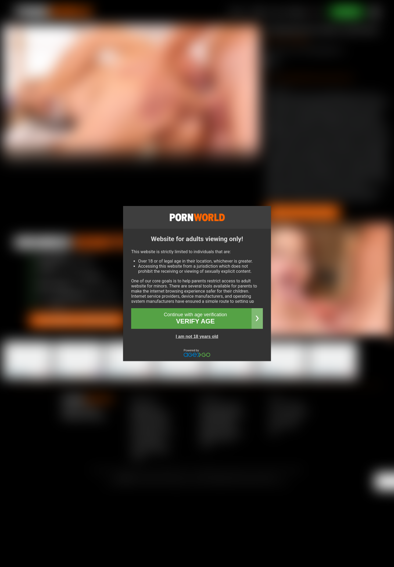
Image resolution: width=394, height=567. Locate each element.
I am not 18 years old (197, 336)
